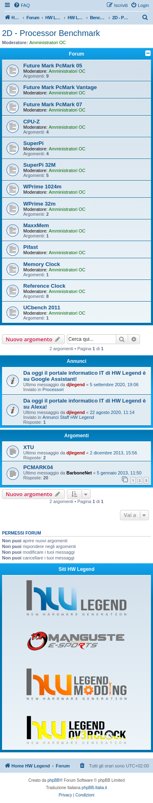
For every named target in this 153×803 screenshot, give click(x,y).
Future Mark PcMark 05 (52, 66)
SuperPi (33, 143)
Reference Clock (44, 286)
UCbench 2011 (41, 307)
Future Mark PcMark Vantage (60, 87)
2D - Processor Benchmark (51, 33)
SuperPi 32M (39, 165)
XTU (28, 447)
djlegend (76, 384)
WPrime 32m (39, 204)
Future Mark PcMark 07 (52, 104)
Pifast (30, 247)
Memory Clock (41, 264)
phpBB (53, 780)
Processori (53, 389)
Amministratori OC (47, 42)
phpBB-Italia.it (94, 787)
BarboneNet (79, 472)
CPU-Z (31, 122)
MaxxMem (36, 225)
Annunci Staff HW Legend (68, 417)
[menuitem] (21, 5)
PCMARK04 (38, 467)
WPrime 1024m (42, 186)
